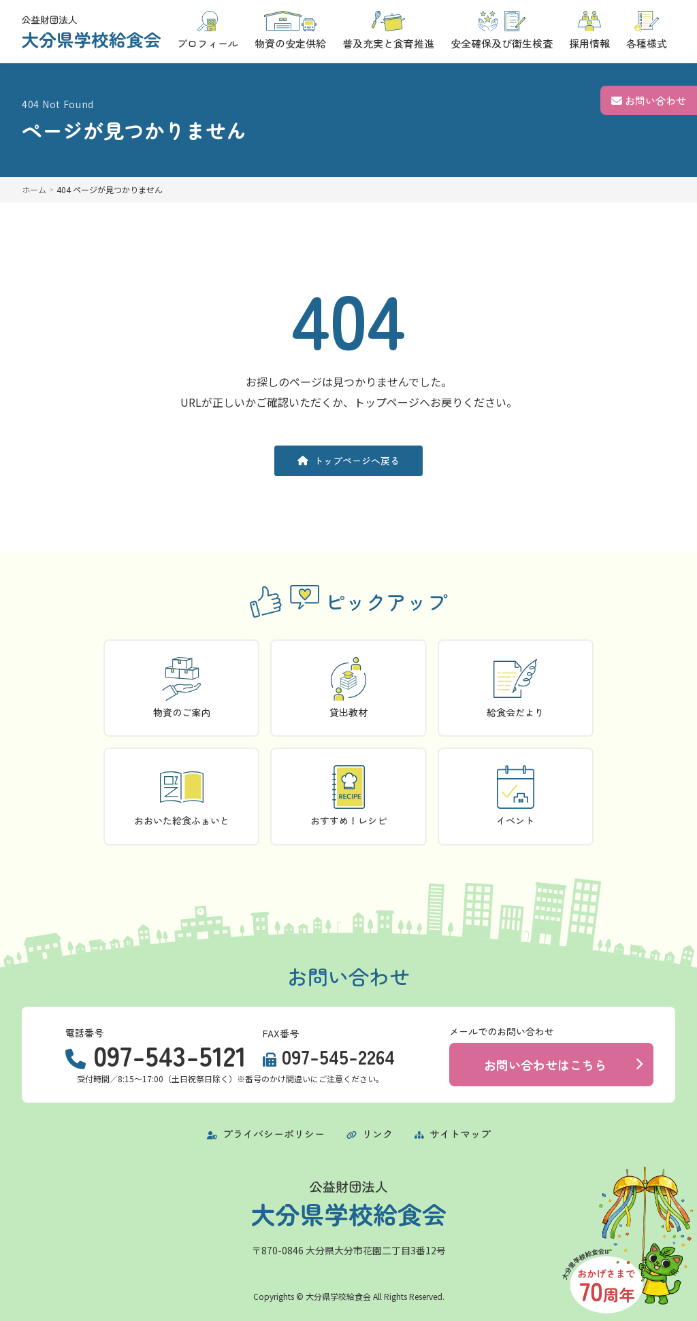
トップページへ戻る (348, 460)
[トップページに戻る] (91, 32)
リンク (369, 1133)
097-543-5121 (169, 1055)
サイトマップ (453, 1133)
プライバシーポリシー (266, 1133)
